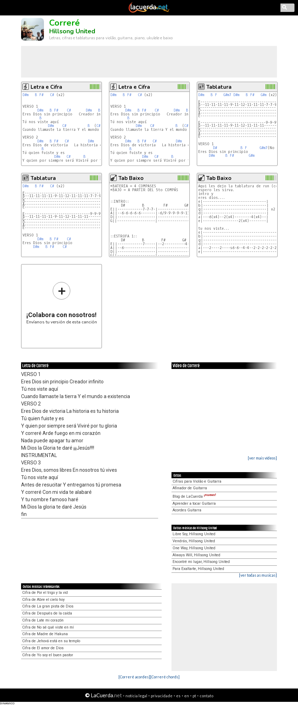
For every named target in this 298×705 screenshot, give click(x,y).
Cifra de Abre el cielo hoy (43, 599)
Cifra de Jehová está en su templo (51, 641)
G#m (263, 95)
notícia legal (136, 695)
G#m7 (227, 95)
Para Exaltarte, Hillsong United (198, 568)
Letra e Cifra (46, 86)
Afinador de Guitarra (190, 488)
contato (206, 695)
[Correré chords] (165, 676)
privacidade (162, 695)
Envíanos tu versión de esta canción (61, 303)
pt (194, 695)
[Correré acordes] (134, 676)
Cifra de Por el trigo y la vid (45, 592)
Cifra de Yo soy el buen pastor (47, 655)
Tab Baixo (130, 178)
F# (41, 95)
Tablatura (219, 86)
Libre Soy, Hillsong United (194, 534)
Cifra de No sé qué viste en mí (48, 627)
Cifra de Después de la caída (47, 613)
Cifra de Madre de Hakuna (45, 634)
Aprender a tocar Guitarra (194, 503)
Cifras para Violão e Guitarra (197, 481)
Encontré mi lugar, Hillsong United (201, 561)
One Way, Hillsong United (194, 548)
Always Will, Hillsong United (196, 555)
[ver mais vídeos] (262, 458)
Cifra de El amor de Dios (43, 648)
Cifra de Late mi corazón (43, 620)
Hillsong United (72, 31)
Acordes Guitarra (187, 510)
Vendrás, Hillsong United (194, 541)
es (178, 695)
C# (52, 95)
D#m (25, 95)
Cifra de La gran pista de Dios (47, 606)
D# (215, 148)
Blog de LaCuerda (194, 496)
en (186, 695)
